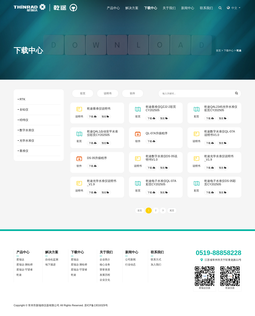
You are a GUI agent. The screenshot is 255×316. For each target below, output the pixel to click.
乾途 (238, 50)
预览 (105, 117)
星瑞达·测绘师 (54, 64)
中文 (233, 8)
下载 (92, 117)
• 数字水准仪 (39, 130)
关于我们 (172, 8)
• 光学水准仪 (39, 140)
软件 (132, 93)
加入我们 (156, 265)
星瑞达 (24, 64)
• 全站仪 (39, 109)
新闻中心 (191, 8)
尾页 (172, 211)
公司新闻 (130, 259)
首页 (217, 50)
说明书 (108, 93)
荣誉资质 (105, 270)
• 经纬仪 (39, 120)
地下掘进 (50, 265)
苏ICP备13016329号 (96, 305)
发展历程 (105, 275)
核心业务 (105, 265)
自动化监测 (51, 259)
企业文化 (105, 280)
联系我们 (209, 8)
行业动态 (130, 265)
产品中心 (116, 8)
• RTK (39, 99)
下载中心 (153, 8)
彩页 (82, 93)
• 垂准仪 (39, 150)
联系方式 (156, 259)
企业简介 (105, 259)
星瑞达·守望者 (87, 64)
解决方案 (135, 8)
